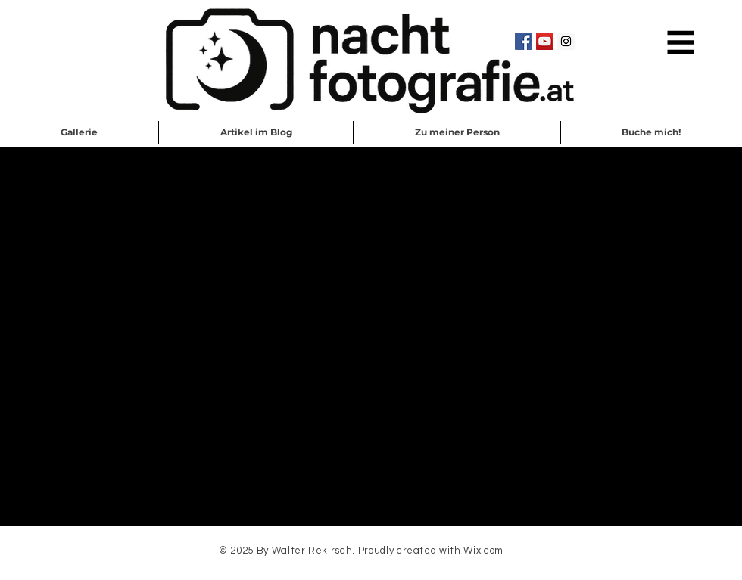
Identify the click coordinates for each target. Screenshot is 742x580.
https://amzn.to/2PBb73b (318, 358)
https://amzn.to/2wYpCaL (133, 316)
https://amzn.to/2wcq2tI (156, 348)
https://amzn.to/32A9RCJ (141, 337)
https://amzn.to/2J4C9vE (119, 326)
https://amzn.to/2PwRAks (169, 358)
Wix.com (483, 550)
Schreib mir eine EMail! (372, 571)
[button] (681, 42)
